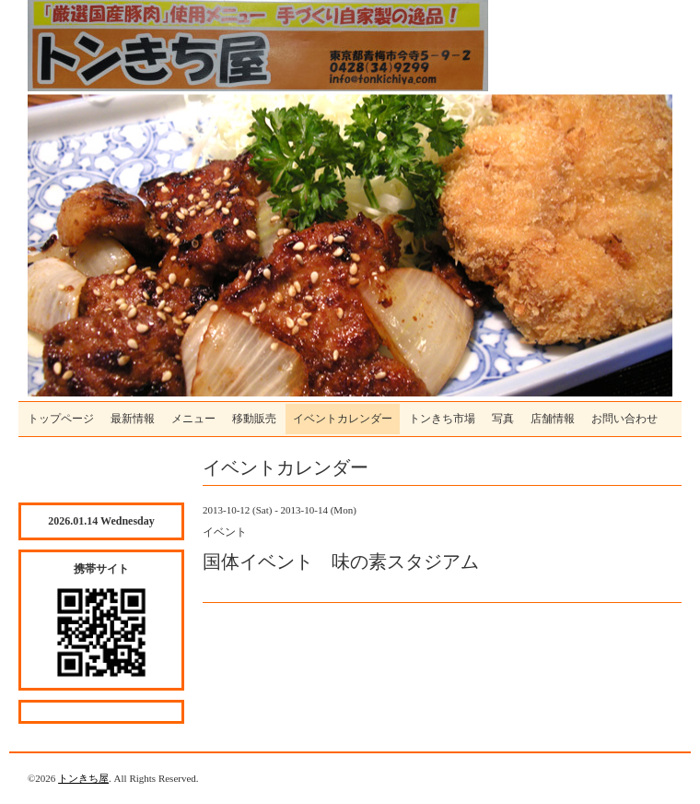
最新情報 (133, 418)
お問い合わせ (624, 418)
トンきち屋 (83, 778)
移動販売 (254, 418)
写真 (503, 418)
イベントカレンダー (342, 418)
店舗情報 (553, 418)
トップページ (61, 418)
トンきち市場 (442, 418)
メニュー (193, 418)
